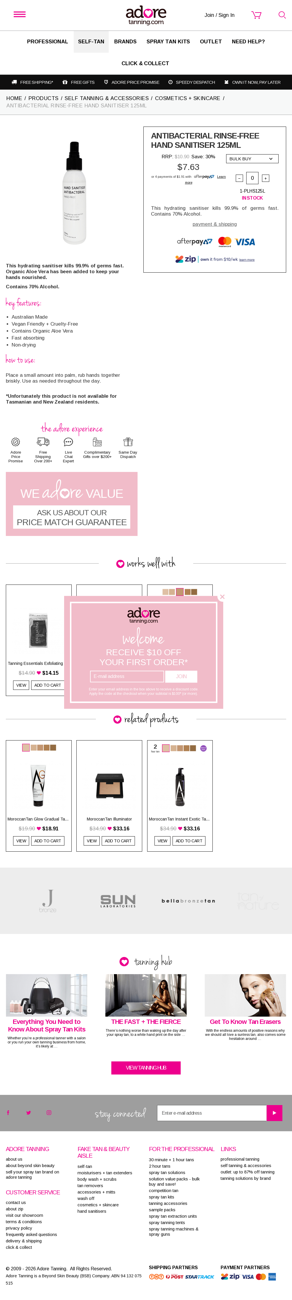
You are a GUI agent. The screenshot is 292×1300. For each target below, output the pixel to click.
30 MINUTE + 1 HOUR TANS (171, 1159)
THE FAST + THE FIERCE (146, 1021)
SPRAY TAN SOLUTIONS (167, 1172)
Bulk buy (250, 159)
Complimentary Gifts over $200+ (97, 454)
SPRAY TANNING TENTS (167, 1222)
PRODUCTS (44, 98)
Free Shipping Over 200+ (43, 456)
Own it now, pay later (256, 82)
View (21, 685)
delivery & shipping (24, 1240)
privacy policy (19, 1228)
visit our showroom (24, 1215)
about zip (14, 1208)
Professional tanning (240, 1159)
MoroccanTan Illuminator (109, 819)
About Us (14, 1159)
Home (14, 98)
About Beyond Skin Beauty (30, 1165)
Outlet (211, 42)
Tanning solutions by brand (246, 1178)
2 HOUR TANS (159, 1166)
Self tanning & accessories (246, 1165)
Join (181, 676)
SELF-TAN (91, 42)
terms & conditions (24, 1221)
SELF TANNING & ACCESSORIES (107, 98)
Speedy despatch (195, 82)
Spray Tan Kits (168, 42)
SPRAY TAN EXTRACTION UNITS (173, 1216)
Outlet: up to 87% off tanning (248, 1171)
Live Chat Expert (68, 456)
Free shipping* (36, 82)
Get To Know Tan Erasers (245, 1021)
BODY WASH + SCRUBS (97, 1179)
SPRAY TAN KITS (161, 1196)
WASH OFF (86, 1198)
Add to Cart (47, 841)
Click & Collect (145, 63)
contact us (16, 1202)
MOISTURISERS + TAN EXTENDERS (105, 1172)
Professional (47, 42)
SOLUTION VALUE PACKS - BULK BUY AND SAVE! (174, 1181)
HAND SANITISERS (92, 1211)
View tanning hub (146, 1068)
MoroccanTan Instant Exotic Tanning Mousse (180, 819)
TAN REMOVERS (90, 1185)
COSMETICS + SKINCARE (188, 98)
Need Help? (248, 42)
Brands (125, 42)
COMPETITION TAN (163, 1190)
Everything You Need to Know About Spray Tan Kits (46, 1025)
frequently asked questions (31, 1234)
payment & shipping (215, 224)
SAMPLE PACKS (162, 1209)
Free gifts (82, 82)
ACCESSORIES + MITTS (96, 1191)
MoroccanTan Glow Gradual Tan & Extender (39, 819)
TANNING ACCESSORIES (168, 1203)
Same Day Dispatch (128, 454)
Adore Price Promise (135, 82)
